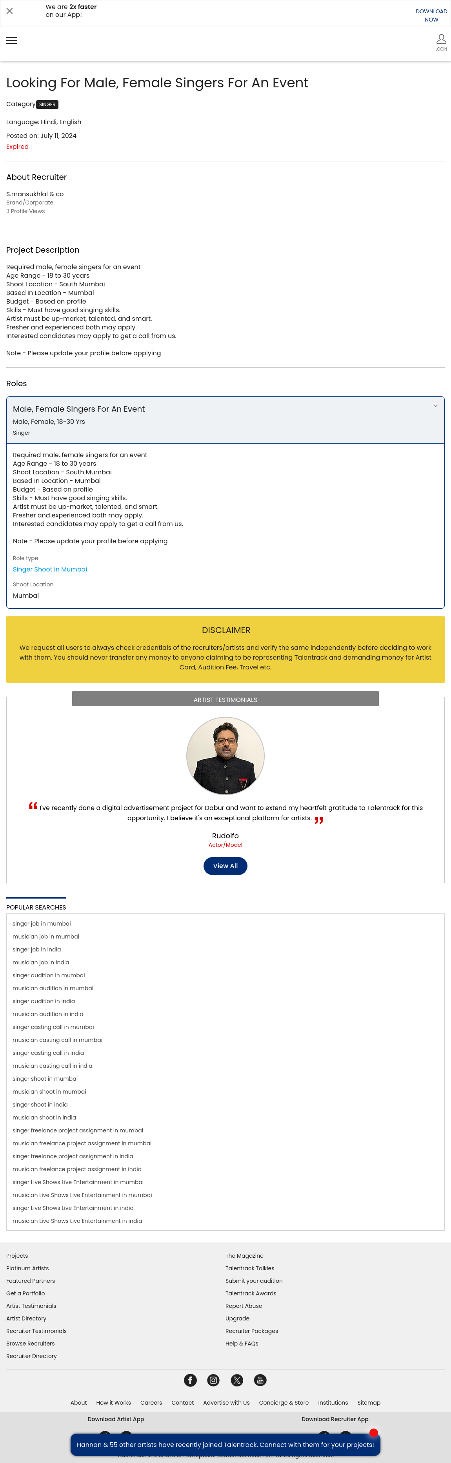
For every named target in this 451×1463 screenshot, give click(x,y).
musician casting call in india (53, 1066)
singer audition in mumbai (49, 975)
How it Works (113, 1403)
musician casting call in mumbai (57, 1040)
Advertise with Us (226, 1403)
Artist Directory (26, 1318)
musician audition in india (48, 1014)
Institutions (333, 1403)
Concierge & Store (284, 1403)
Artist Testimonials (31, 1306)
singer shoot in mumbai (45, 1079)
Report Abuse (244, 1306)
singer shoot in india (40, 1105)
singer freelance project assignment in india (73, 1156)
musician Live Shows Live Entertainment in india (77, 1221)
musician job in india (41, 962)
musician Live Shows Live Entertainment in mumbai (82, 1195)
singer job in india (37, 949)
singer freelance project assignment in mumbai (78, 1130)
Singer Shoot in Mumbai (50, 569)
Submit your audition (254, 1281)
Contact (182, 1403)
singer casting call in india (48, 1053)
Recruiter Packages (252, 1331)
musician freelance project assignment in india (77, 1169)
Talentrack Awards (251, 1293)
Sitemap (369, 1403)
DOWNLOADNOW (431, 15)
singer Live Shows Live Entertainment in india (73, 1208)
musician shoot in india (44, 1117)
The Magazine (245, 1256)
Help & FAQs (242, 1343)
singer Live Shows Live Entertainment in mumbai (78, 1182)
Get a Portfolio (25, 1293)
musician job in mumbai (46, 936)
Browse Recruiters (30, 1343)
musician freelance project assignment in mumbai (82, 1143)
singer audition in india (44, 1001)
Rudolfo (225, 836)
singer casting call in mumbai (53, 1027)
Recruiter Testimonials (36, 1331)
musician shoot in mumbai (49, 1092)
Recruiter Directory (31, 1356)
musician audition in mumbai (53, 988)
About (79, 1403)
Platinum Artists (27, 1268)
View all (225, 865)
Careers (151, 1403)
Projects (17, 1256)
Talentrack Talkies (250, 1268)
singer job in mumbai (42, 924)
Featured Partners (30, 1281)
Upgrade (237, 1318)
